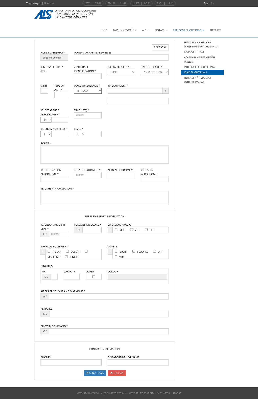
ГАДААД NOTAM (194, 52)
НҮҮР (104, 30)
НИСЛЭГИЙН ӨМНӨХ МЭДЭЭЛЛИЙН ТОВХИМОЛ (201, 44)
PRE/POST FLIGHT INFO (188, 30)
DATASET (215, 30)
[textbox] (54, 57)
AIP (145, 30)
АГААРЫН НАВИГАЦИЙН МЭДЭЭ (199, 59)
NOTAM (161, 30)
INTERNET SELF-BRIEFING (199, 67)
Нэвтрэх (49, 3)
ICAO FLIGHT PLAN (195, 72)
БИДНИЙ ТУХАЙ (124, 30)
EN (212, 3)
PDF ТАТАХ (160, 47)
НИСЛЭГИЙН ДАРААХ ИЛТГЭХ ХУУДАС (197, 80)
